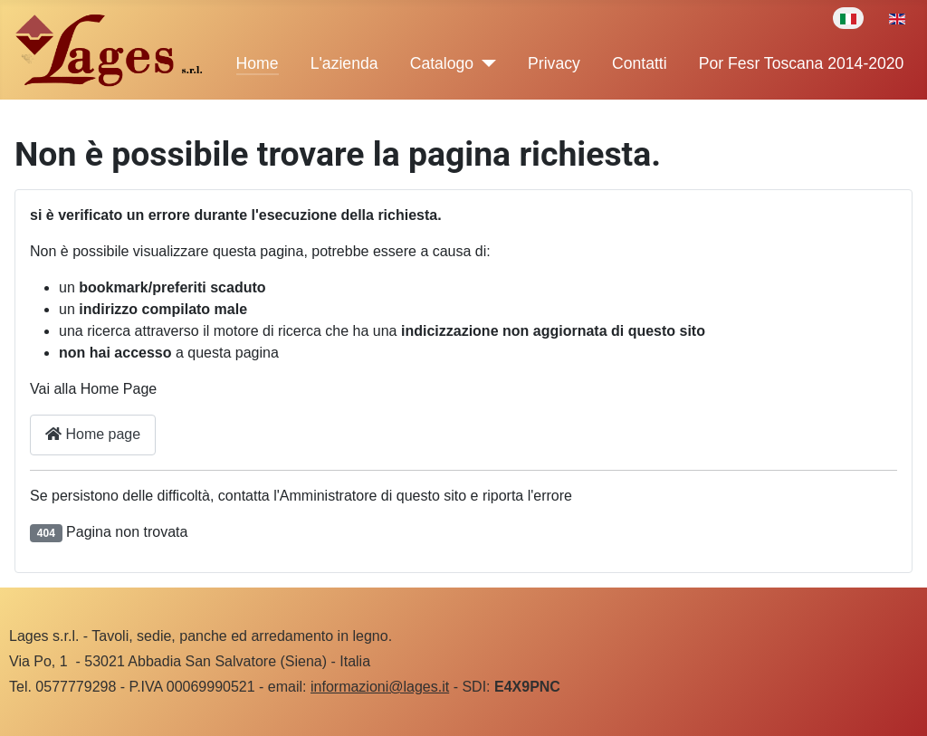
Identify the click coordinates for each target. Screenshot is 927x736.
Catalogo (441, 63)
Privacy (554, 63)
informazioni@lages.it (380, 686)
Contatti (639, 63)
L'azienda (344, 63)
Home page (92, 434)
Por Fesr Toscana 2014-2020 (801, 63)
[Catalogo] (484, 63)
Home (257, 63)
